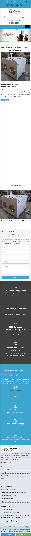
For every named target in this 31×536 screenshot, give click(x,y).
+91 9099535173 (16, 20)
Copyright (4, 527)
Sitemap (3, 472)
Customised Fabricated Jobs (8, 495)
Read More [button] (5, 100)
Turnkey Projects (5, 501)
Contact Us (4, 478)
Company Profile (5, 469)
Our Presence (5, 475)
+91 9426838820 (16, 23)
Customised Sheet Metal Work (9, 498)
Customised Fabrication (10, 1)
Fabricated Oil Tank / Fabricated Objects (14, 221)
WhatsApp (23, 534)
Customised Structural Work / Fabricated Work (13, 492)
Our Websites (4, 481)
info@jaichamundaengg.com (16, 17)
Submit (15, 277)
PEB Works (22, 1)
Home (3, 466)
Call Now (8, 534)
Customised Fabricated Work (9, 490)
